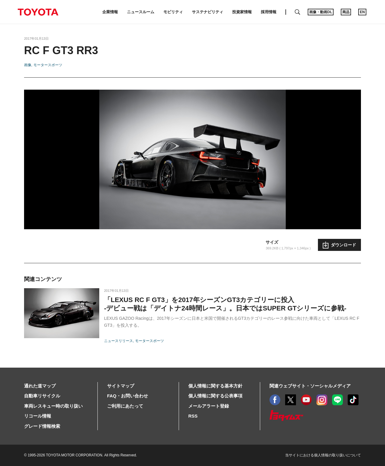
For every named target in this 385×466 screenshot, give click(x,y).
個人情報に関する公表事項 (215, 395)
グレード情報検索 (42, 426)
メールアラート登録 (208, 406)
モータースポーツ (47, 65)
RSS (193, 415)
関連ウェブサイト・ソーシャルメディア (310, 385)
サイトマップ (120, 385)
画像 (27, 65)
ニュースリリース (118, 341)
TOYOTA (37, 12)
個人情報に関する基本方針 (215, 385)
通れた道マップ (40, 385)
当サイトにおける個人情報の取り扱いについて (323, 455)
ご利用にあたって (125, 406)
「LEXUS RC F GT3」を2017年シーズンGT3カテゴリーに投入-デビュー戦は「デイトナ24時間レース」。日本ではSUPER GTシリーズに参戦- (225, 304)
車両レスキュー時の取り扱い (53, 406)
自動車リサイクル (42, 395)
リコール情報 (37, 415)
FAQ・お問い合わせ (127, 395)
